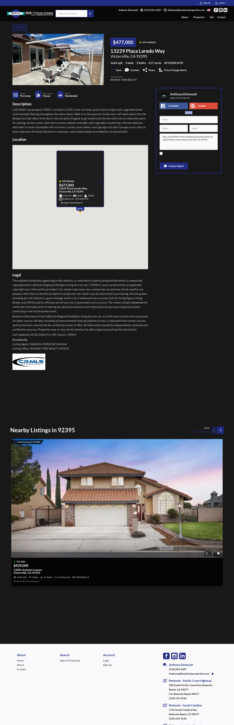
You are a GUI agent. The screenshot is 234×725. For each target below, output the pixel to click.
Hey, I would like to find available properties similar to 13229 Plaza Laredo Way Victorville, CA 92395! (189, 141)
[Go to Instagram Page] (221, 10)
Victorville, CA (123, 56)
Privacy (212, 160)
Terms (205, 160)
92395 (141, 56)
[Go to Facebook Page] (216, 10)
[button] (90, 13)
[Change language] (208, 10)
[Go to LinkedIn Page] (225, 10)
